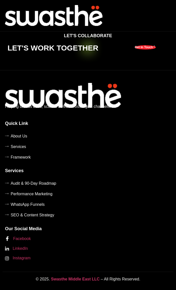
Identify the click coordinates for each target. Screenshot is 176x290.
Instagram (18, 258)
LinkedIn (16, 248)
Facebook (18, 239)
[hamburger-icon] (166, 15)
